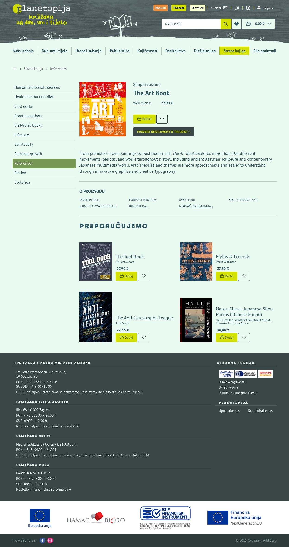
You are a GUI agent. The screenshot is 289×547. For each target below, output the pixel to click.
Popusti (160, 8)
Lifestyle (21, 134)
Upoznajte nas (229, 410)
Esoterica (22, 182)
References (58, 68)
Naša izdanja (23, 50)
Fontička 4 (24, 473)
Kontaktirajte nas (260, 410)
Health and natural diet (34, 96)
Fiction (20, 172)
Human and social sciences (37, 87)
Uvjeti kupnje (228, 387)
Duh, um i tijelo (54, 50)
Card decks (23, 106)
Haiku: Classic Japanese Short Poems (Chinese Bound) (245, 311)
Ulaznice (197, 8)
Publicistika (119, 50)
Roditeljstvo (175, 50)
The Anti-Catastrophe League (144, 318)
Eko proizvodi (265, 50)
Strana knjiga (234, 50)
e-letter (219, 8)
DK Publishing (202, 206)
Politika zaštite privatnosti (238, 393)
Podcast (178, 8)
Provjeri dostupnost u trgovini (164, 132)
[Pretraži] (226, 24)
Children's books (28, 125)
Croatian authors (28, 115)
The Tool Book (130, 256)
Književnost (147, 50)
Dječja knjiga (205, 50)
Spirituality (23, 144)
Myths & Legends (233, 256)
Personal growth (28, 153)
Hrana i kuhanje (89, 50)
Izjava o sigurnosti (232, 382)
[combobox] (191, 24)
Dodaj (144, 119)
